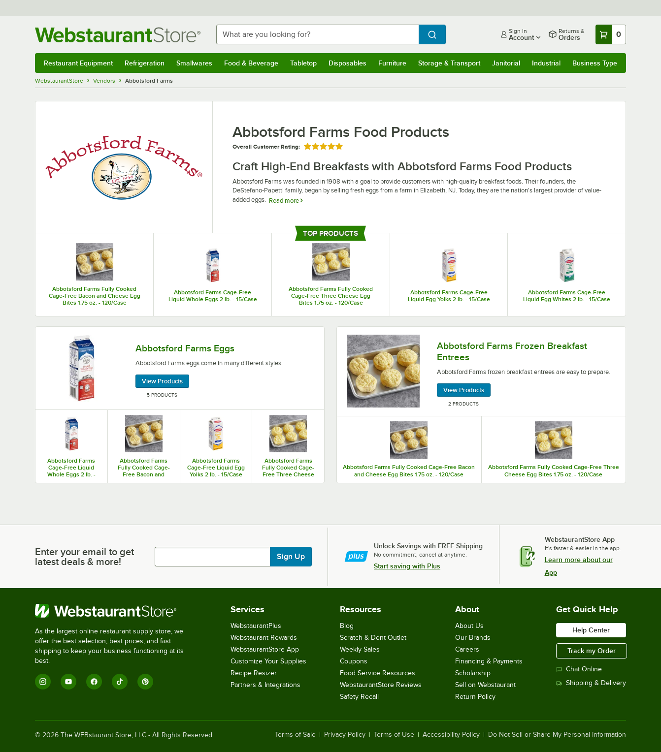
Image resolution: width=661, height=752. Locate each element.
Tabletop (303, 63)
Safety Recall (359, 696)
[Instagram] (43, 681)
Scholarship (473, 673)
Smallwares (194, 63)
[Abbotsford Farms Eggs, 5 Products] (179, 368)
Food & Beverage (251, 63)
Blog (347, 625)
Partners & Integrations (265, 685)
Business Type (594, 63)
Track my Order (591, 651)
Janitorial (506, 63)
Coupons (353, 661)
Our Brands (473, 637)
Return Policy (475, 696)
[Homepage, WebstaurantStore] (117, 34)
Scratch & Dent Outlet (373, 637)
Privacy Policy (344, 734)
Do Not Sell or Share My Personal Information (557, 734)
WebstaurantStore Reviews (381, 685)
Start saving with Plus (407, 566)
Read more (285, 200)
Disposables (347, 63)
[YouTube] (68, 681)
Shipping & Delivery (591, 683)
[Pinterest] (145, 681)
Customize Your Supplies (268, 661)
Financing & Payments (489, 661)
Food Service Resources (377, 673)
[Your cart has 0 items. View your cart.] (610, 34)
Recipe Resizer (254, 673)
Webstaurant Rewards (264, 637)
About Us (469, 625)
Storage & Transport (449, 63)
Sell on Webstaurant (485, 685)
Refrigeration (145, 63)
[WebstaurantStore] (116, 611)
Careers (467, 649)
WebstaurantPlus (256, 625)
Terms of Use (394, 734)
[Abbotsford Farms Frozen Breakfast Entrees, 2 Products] (481, 371)
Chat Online (579, 669)
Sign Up (291, 556)
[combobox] (317, 34)
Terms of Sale (295, 734)
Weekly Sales (360, 649)
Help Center (591, 630)
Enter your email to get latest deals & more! (84, 556)
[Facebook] (94, 681)
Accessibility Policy (451, 734)
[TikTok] (120, 681)
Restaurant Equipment (78, 63)
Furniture (392, 63)
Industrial (546, 63)
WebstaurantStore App (265, 649)
